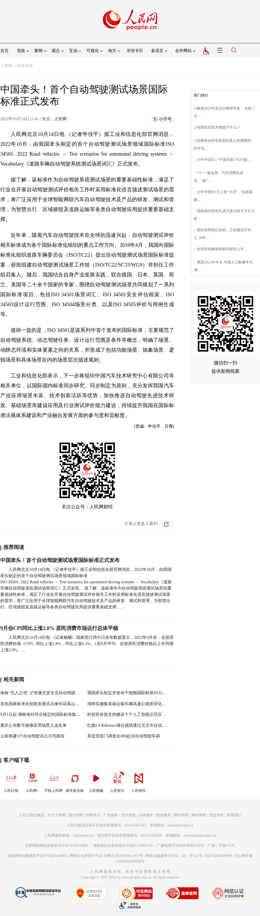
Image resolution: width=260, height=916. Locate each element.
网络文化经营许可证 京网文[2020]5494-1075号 (106, 856)
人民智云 (117, 781)
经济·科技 (25, 66)
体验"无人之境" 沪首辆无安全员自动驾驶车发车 (44, 693)
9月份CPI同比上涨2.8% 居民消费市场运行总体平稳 (59, 628)
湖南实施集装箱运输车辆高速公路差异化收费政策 (133, 704)
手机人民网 (53, 781)
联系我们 (234, 815)
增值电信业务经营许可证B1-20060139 (123, 846)
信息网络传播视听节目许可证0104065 (37, 856)
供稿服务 (146, 815)
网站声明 (181, 815)
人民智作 (138, 781)
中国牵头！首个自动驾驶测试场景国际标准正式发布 (60, 560)
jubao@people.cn (180, 825)
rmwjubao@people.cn (200, 835)
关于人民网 (56, 815)
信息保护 (216, 815)
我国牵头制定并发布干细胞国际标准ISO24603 (129, 693)
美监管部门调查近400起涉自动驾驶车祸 (123, 736)
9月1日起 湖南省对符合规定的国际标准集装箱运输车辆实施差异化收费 (65, 714)
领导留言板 (75, 781)
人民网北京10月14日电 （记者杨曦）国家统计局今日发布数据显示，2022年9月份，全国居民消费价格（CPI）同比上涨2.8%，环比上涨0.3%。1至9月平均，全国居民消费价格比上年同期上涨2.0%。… (87, 643)
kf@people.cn (83, 835)
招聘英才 (93, 815)
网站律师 (198, 815)
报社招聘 (76, 815)
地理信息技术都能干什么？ (218, 127)
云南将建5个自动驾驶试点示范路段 (32, 736)
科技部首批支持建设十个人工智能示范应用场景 (130, 714)
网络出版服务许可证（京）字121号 (174, 856)
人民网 (6, 66)
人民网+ (32, 781)
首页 (4, 50)
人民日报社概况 (31, 815)
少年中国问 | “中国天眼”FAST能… (224, 160)
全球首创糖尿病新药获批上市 (220, 249)
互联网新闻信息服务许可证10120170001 (56, 846)
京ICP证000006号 (218, 856)
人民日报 (11, 781)
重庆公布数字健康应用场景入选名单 (33, 725)
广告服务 (111, 815)
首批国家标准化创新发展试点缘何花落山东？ (41, 704)
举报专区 (135, 50)
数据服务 (163, 815)
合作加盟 (128, 815)
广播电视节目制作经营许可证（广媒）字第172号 (196, 846)
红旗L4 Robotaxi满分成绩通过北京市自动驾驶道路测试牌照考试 (145, 725)
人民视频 (96, 781)
